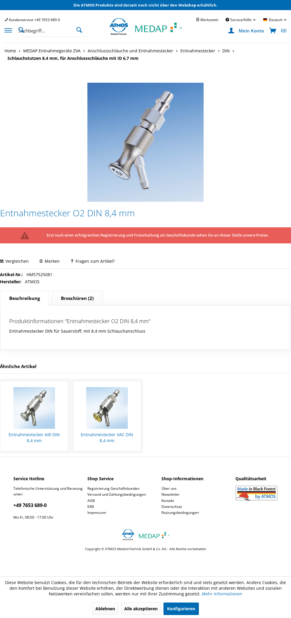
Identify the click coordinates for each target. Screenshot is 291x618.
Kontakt (167, 500)
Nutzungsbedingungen (180, 512)
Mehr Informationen (222, 594)
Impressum (96, 512)
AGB (91, 500)
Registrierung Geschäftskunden (113, 488)
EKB (90, 506)
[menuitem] (32, 20)
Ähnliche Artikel (18, 366)
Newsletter (170, 494)
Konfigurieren (181, 608)
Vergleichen (14, 261)
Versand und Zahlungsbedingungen (116, 494)
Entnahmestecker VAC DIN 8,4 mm (107, 437)
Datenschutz (171, 506)
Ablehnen (105, 608)
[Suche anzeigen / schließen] (22, 29)
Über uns (169, 488)
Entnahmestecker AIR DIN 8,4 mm (34, 437)
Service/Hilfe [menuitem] (239, 19)
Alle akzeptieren (141, 608)
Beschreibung (24, 298)
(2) (77, 298)
